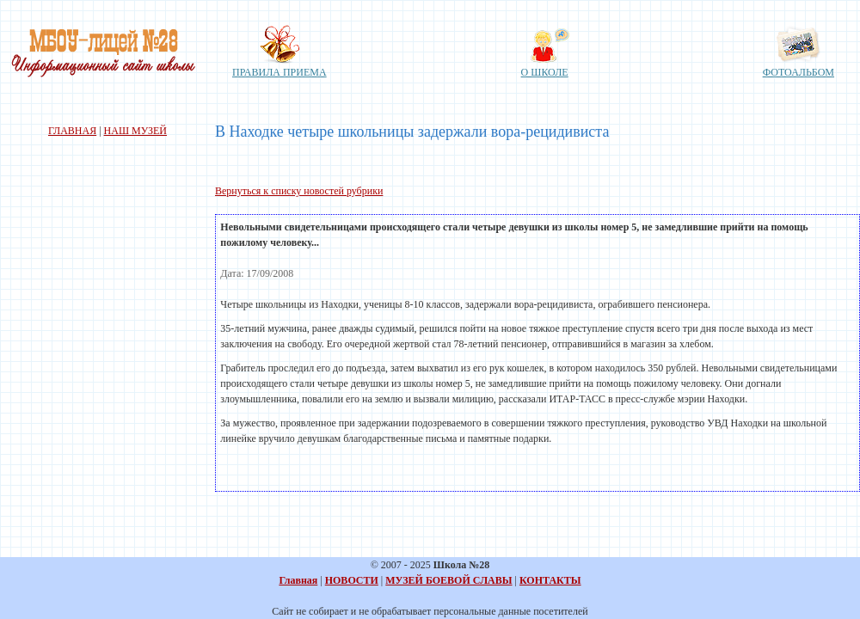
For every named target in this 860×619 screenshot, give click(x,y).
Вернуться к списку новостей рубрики (299, 191)
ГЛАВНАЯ (72, 131)
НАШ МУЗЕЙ (135, 131)
